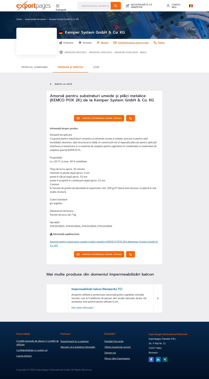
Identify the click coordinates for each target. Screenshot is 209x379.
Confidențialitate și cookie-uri (31, 350)
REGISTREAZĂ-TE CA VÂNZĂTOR (141, 5)
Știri (96, 67)
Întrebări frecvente (114, 341)
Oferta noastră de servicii (117, 347)
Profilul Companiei (34, 67)
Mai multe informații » (82, 307)
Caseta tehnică (23, 355)
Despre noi (110, 352)
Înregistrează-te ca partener (75, 341)
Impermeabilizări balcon (35, 19)
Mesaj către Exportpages (117, 358)
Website (104, 42)
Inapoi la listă (60, 84)
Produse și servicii (70, 67)
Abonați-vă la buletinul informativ (78, 347)
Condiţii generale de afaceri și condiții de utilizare (37, 342)
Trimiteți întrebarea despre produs (133, 42)
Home (19, 19)
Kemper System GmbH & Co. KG (64, 19)
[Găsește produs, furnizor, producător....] (94, 6)
